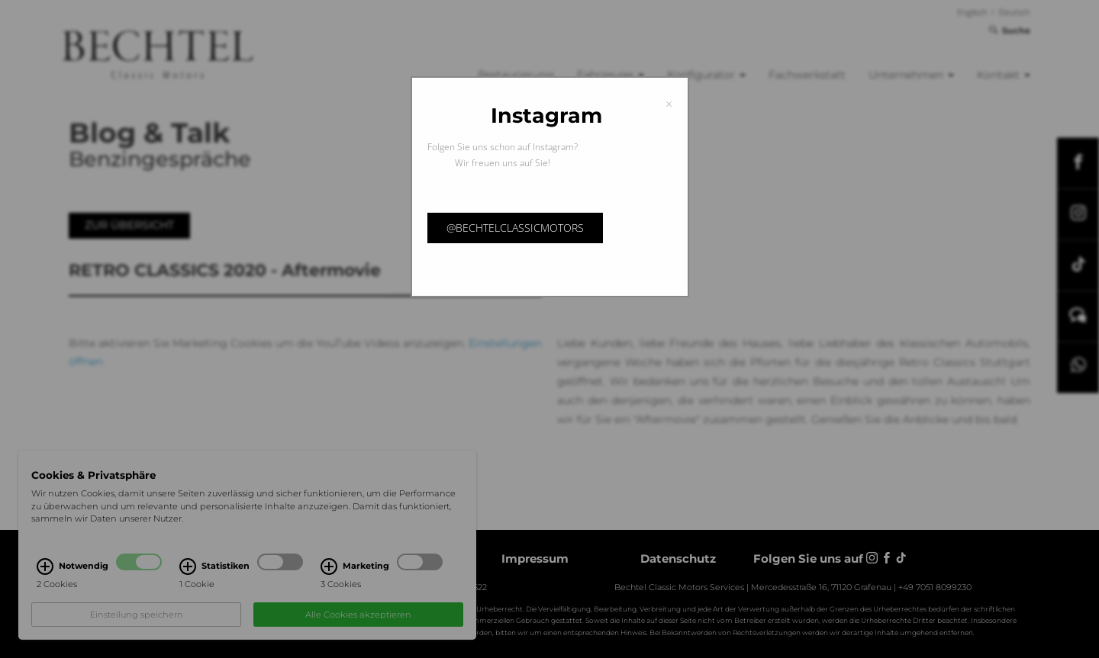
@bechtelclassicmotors (515, 227)
